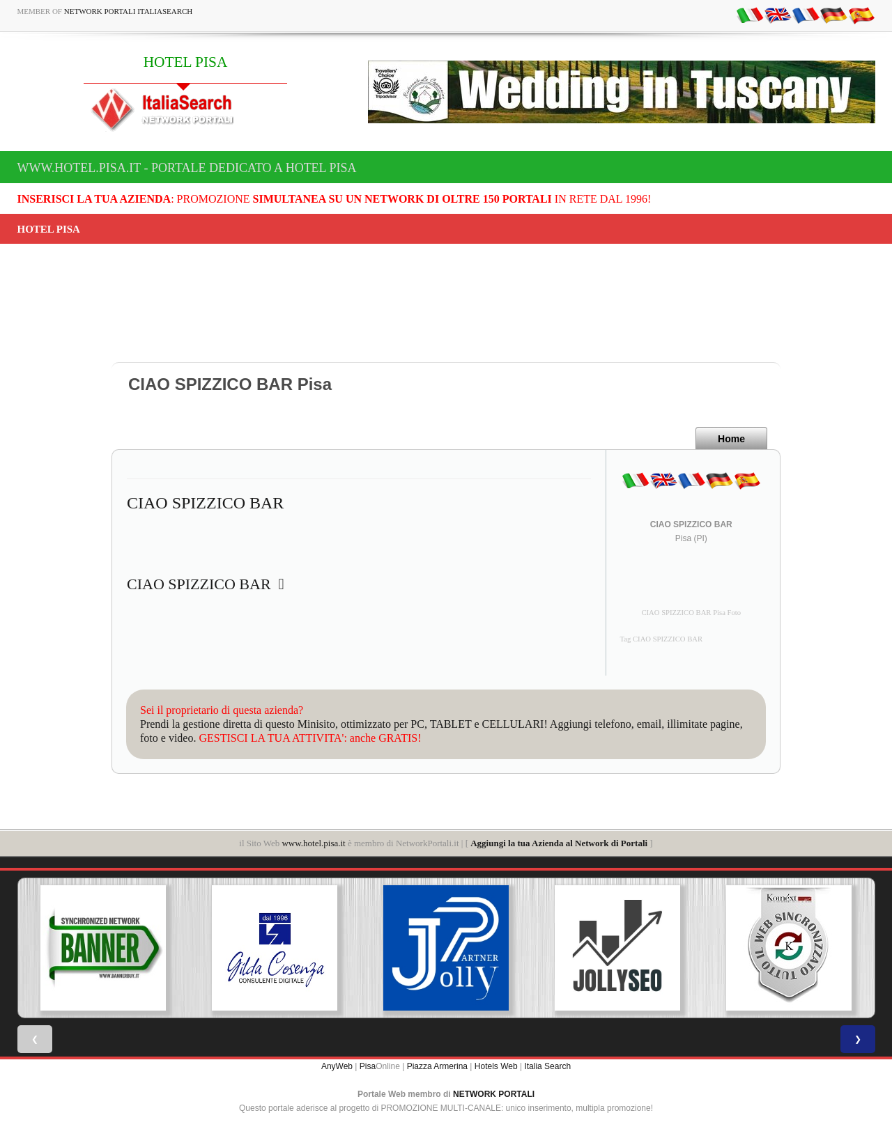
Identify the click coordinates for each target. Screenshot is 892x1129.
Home (731, 438)
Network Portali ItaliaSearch (128, 11)
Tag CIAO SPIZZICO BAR (661, 639)
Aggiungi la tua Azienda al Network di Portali (558, 843)
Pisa (368, 1066)
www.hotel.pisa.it (313, 843)
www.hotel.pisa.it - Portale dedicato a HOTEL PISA (187, 168)
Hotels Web (496, 1066)
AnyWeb (337, 1066)
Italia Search (547, 1066)
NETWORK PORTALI (494, 1094)
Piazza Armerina (437, 1066)
